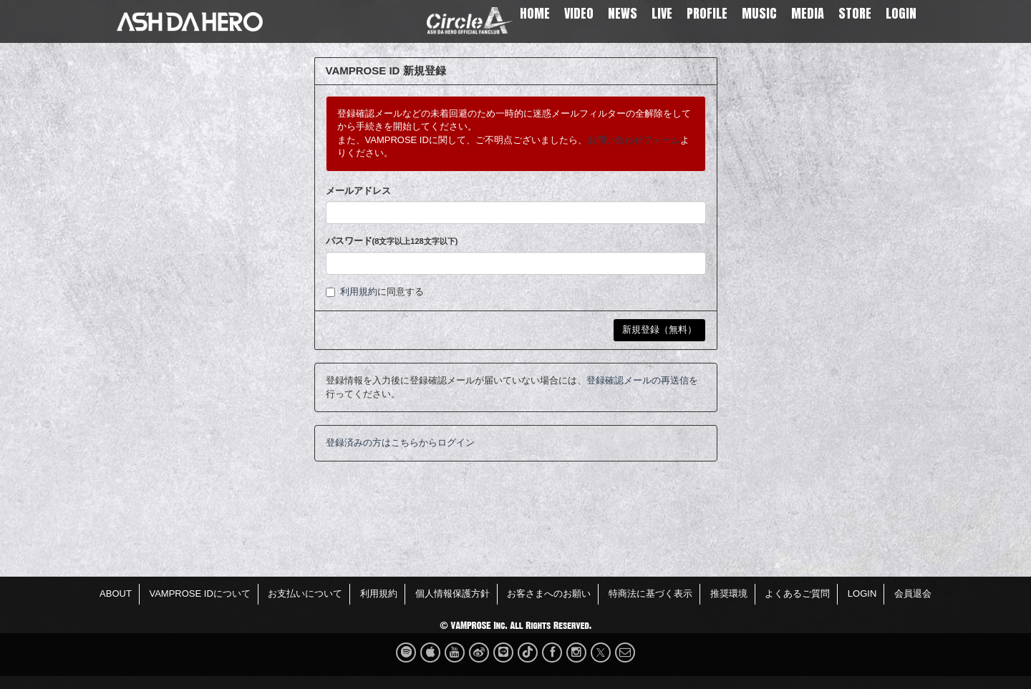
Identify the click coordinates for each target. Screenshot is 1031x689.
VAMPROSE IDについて (199, 593)
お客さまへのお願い (549, 593)
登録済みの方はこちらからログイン (400, 442)
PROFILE (707, 13)
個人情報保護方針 (452, 593)
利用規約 (358, 291)
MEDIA (807, 13)
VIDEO (579, 13)
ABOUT (116, 593)
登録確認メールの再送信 (637, 380)
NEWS (622, 13)
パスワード (392, 240)
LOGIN (901, 13)
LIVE (662, 13)
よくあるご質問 (797, 593)
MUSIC (759, 13)
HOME (535, 13)
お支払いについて (305, 593)
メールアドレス (358, 190)
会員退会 (912, 593)
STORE (854, 13)
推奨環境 (728, 593)
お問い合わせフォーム (633, 140)
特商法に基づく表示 (650, 593)
